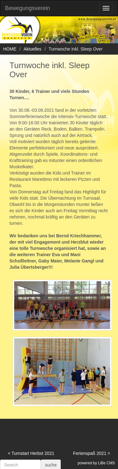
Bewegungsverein (27, 8)
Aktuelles (33, 48)
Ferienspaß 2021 (89, 453)
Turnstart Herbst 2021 (33, 453)
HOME (9, 48)
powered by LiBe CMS (96, 463)
